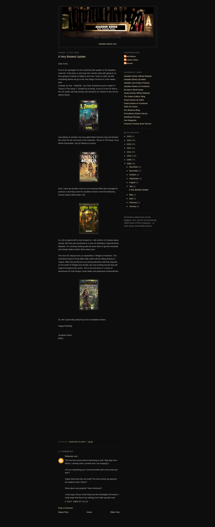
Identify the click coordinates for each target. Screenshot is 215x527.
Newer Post (63, 512)
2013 (129, 144)
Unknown (129, 63)
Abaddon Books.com (108, 44)
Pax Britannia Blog (132, 110)
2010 (129, 156)
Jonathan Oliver (131, 60)
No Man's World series (133, 90)
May (131, 195)
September (134, 178)
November (134, 171)
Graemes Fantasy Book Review (137, 124)
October (133, 175)
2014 (129, 140)
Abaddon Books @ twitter (135, 79)
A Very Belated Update (138, 190)
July (131, 186)
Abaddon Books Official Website (138, 76)
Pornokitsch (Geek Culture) (135, 113)
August (132, 182)
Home (89, 512)
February (133, 202)
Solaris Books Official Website (137, 93)
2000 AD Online (131, 107)
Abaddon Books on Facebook (136, 86)
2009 (129, 160)
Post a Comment (65, 508)
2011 (129, 152)
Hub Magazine (130, 120)
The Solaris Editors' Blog (134, 96)
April (131, 198)
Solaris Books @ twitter (134, 100)
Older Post (114, 512)
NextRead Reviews (132, 117)
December (134, 167)
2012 (129, 148)
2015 (129, 136)
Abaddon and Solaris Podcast (136, 83)
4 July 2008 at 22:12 (76, 501)
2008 (129, 163)
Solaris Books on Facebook (136, 103)
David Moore (130, 56)
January (133, 206)
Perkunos (69, 456)
